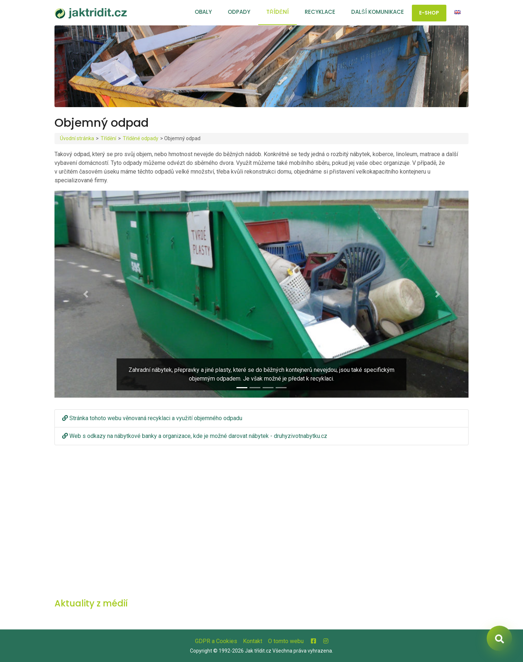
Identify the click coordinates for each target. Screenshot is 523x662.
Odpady (239, 12)
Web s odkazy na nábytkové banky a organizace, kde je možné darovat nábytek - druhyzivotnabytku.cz (194, 435)
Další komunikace (377, 12)
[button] (85, 294)
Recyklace (320, 12)
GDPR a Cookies (216, 641)
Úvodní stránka (77, 138)
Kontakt (252, 641)
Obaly (203, 12)
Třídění (277, 12)
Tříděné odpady (140, 138)
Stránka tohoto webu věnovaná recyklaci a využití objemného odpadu (152, 418)
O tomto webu (286, 641)
